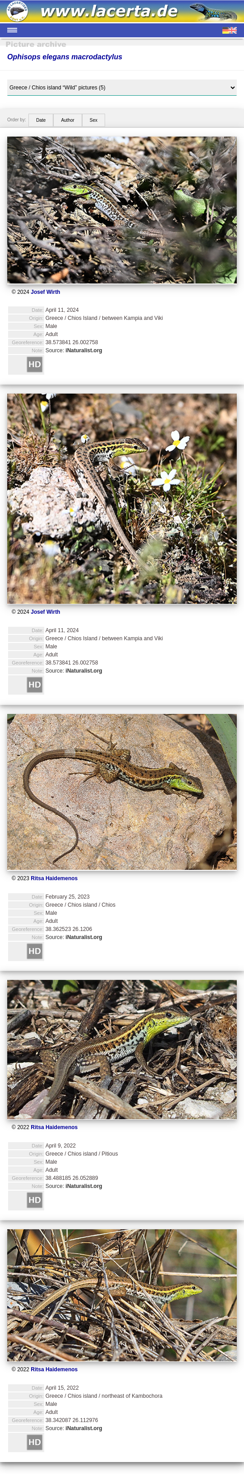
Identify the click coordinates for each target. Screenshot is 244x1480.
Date (41, 120)
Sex (93, 120)
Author (67, 120)
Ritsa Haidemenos (54, 878)
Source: (74, 350)
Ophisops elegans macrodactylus (64, 57)
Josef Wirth (45, 292)
